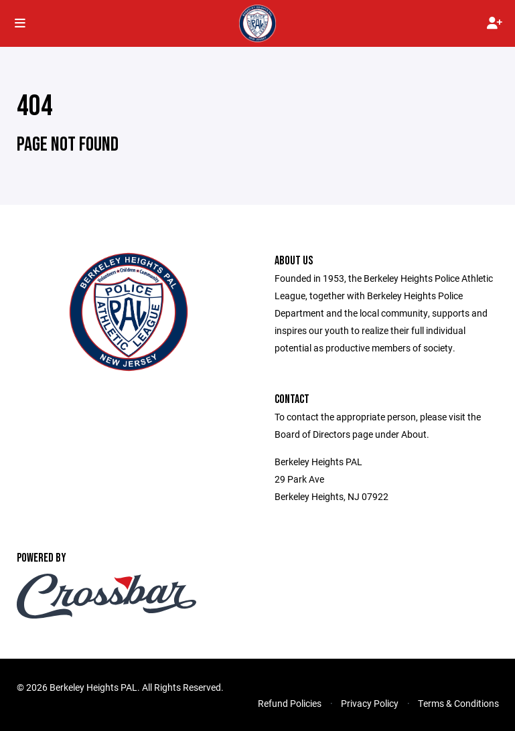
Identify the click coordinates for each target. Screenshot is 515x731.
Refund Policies (289, 703)
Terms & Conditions (458, 703)
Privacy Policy (369, 703)
